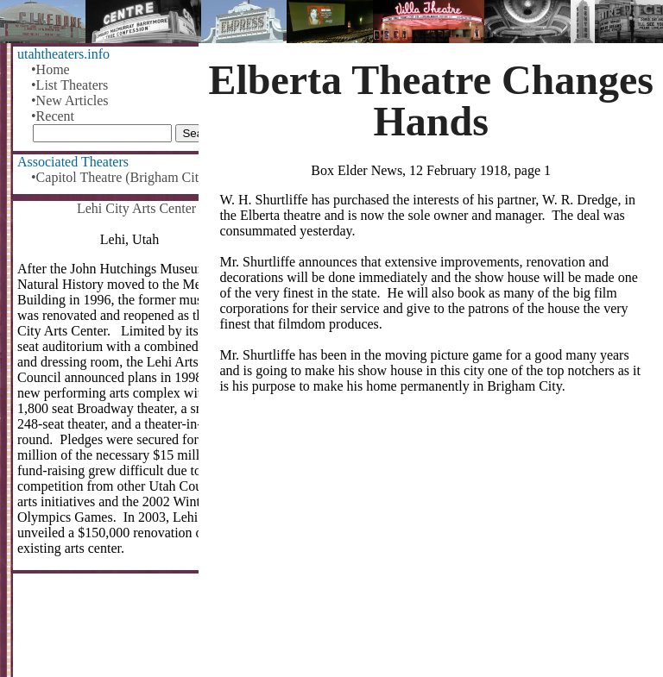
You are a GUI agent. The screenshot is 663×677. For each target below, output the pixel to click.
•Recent (52, 116)
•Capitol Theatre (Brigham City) (120, 177)
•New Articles (70, 100)
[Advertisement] (430, 542)
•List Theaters (69, 85)
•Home (50, 69)
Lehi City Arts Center (136, 208)
